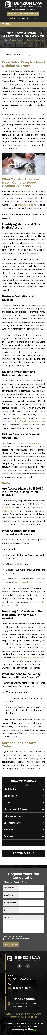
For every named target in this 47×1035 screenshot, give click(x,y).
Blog (23, 1017)
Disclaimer (7, 936)
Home (8, 1014)
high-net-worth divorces (30, 443)
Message (8, 917)
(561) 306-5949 (30, 19)
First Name (9, 887)
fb (19, 966)
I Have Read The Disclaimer (17, 939)
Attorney (18, 1014)
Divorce (7, 802)
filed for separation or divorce (27, 582)
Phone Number (10, 902)
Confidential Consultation (23, 14)
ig (27, 966)
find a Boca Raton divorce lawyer (30, 421)
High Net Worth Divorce (15, 809)
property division (25, 204)
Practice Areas (33, 1014)
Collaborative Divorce (14, 816)
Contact (32, 1017)
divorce (19, 194)
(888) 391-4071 (21, 988)
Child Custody (10, 789)
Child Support (10, 796)
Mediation (8, 829)
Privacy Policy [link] (33, 1026)
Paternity (8, 836)
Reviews (14, 1017)
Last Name (9, 895)
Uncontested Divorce (14, 823)
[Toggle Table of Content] (27, 55)
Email (6, 910)
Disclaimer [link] (12, 1026)
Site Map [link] (22, 1026)
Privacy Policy (18, 936)
